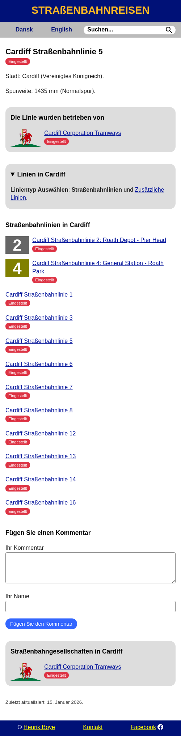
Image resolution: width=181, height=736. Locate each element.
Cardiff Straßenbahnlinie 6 (39, 364)
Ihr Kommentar (90, 564)
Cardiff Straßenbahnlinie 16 (40, 502)
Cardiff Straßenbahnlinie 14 (40, 479)
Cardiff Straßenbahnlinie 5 (39, 341)
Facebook (143, 727)
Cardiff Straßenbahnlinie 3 (39, 318)
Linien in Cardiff (41, 174)
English (61, 29)
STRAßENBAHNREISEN (90, 10)
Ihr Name (90, 602)
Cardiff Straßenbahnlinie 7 (39, 387)
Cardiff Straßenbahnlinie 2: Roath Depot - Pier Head (99, 240)
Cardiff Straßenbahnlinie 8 (39, 410)
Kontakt (92, 727)
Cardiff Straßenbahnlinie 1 (39, 295)
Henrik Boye (39, 727)
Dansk (24, 29)
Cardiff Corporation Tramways (82, 133)
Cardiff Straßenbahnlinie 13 (40, 456)
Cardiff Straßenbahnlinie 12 (40, 433)
